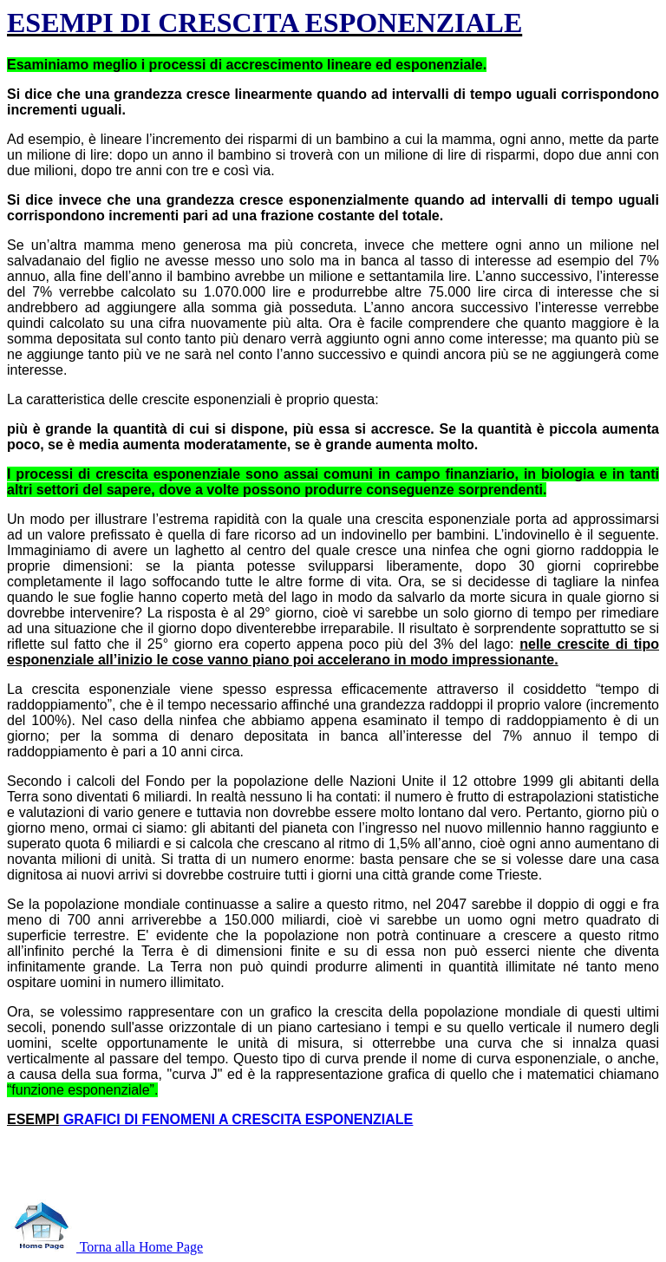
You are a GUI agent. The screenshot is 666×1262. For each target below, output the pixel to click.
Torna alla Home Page (105, 1246)
